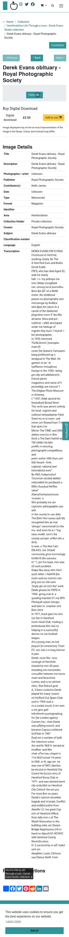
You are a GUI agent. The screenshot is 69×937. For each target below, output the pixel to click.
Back (38, 57)
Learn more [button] (13, 921)
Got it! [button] (34, 930)
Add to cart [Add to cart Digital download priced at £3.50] (53, 117)
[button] (43, 5)
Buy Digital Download (20, 108)
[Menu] (61, 5)
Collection (23, 21)
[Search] (52, 5)
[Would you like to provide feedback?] (65, 431)
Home (9, 21)
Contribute (58, 45)
